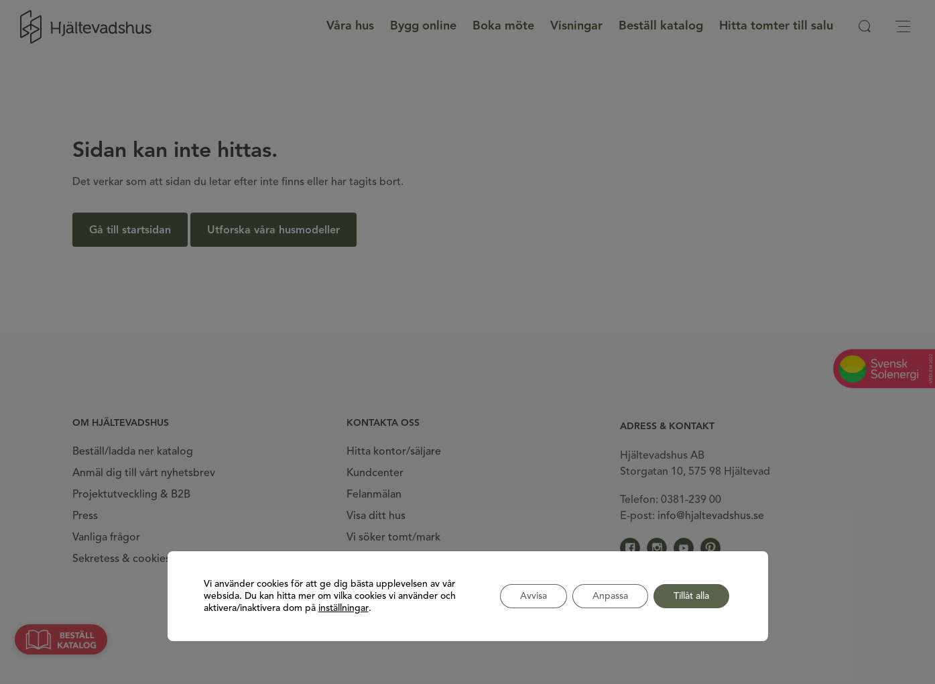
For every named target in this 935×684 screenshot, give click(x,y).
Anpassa (610, 596)
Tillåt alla (691, 596)
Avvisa (533, 596)
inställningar (343, 608)
